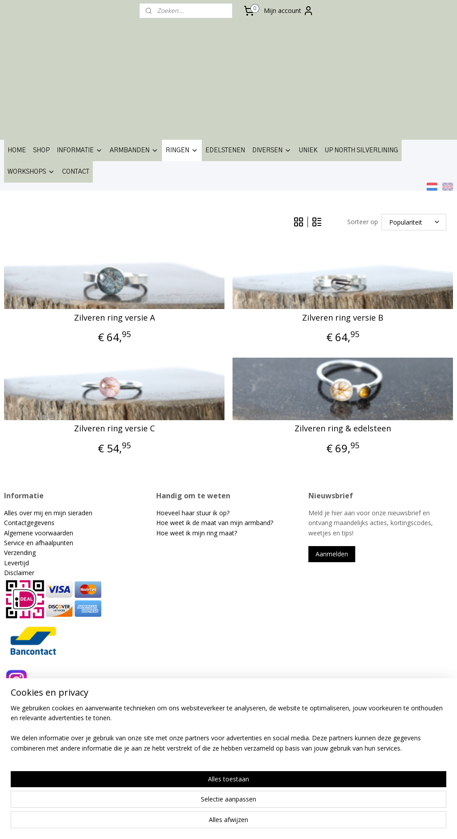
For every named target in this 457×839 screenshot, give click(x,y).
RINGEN (182, 150)
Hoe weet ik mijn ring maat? (196, 533)
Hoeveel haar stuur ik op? (192, 513)
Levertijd (16, 563)
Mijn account (289, 10)
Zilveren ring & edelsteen (343, 429)
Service (15, 542)
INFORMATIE (80, 150)
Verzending (20, 552)
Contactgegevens (29, 522)
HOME (17, 150)
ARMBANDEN (134, 150)
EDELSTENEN (225, 150)
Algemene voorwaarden (38, 533)
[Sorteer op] (414, 222)
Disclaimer (19, 572)
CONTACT (75, 172)
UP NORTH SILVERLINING (361, 150)
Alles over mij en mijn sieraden (48, 513)
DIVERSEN (271, 150)
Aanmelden (332, 554)
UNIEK (308, 150)
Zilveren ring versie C (114, 429)
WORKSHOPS (31, 171)
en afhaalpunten (49, 542)
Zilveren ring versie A (114, 318)
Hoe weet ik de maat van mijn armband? (214, 522)
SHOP (41, 150)
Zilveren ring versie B (342, 318)
